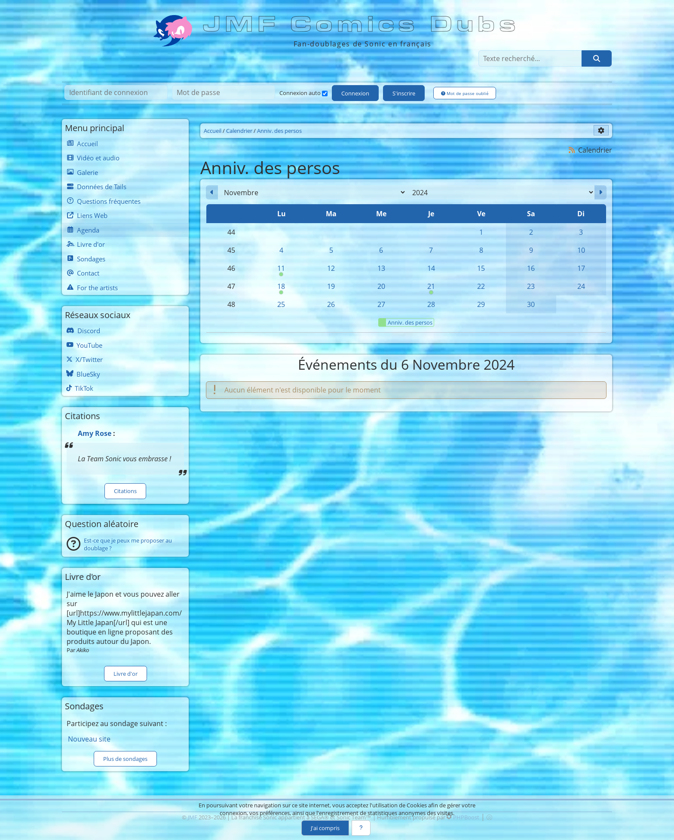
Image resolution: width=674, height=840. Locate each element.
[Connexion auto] (325, 93)
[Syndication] (571, 150)
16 (531, 268)
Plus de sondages (125, 759)
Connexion (355, 93)
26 (331, 304)
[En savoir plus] (361, 828)
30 (531, 304)
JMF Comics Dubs (362, 24)
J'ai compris (325, 828)
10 (581, 250)
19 (331, 286)
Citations (125, 491)
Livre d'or (125, 674)
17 (581, 268)
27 (381, 304)
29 (481, 304)
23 (531, 286)
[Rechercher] (597, 58)
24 (581, 286)
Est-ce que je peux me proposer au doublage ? (128, 544)
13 (381, 268)
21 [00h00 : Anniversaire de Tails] (431, 288)
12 (331, 268)
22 (481, 286)
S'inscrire (403, 93)
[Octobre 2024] (212, 192)
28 (431, 304)
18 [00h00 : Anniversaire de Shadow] (281, 288)
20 (381, 286)
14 (431, 268)
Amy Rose (94, 433)
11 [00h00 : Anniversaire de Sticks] (281, 270)
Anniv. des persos (405, 322)
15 (481, 268)
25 (281, 304)
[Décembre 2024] (600, 192)
